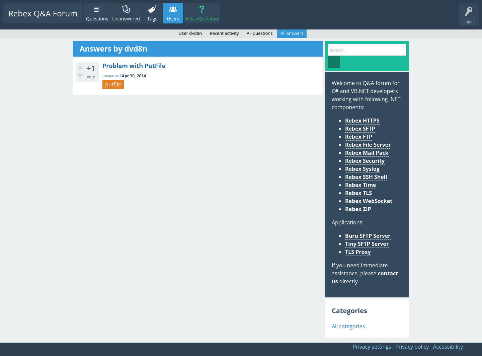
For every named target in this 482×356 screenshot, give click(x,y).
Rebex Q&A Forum (42, 13)
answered (111, 76)
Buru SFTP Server (368, 235)
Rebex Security (365, 160)
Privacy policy (412, 346)
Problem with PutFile (133, 66)
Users (173, 18)
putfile (113, 84)
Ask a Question (201, 18)
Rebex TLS (358, 193)
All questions (260, 33)
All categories (348, 326)
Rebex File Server (368, 144)
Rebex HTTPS (362, 120)
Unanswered (126, 18)
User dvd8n (190, 33)
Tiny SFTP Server (367, 243)
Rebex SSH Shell (366, 177)
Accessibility (448, 346)
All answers (291, 33)
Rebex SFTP (360, 128)
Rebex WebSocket (368, 201)
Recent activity (224, 33)
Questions (97, 18)
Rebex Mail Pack (367, 152)
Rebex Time (360, 185)
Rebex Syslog (362, 168)
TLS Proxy (358, 252)
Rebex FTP (358, 136)
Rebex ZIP (358, 209)
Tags (152, 18)
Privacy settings (372, 346)
